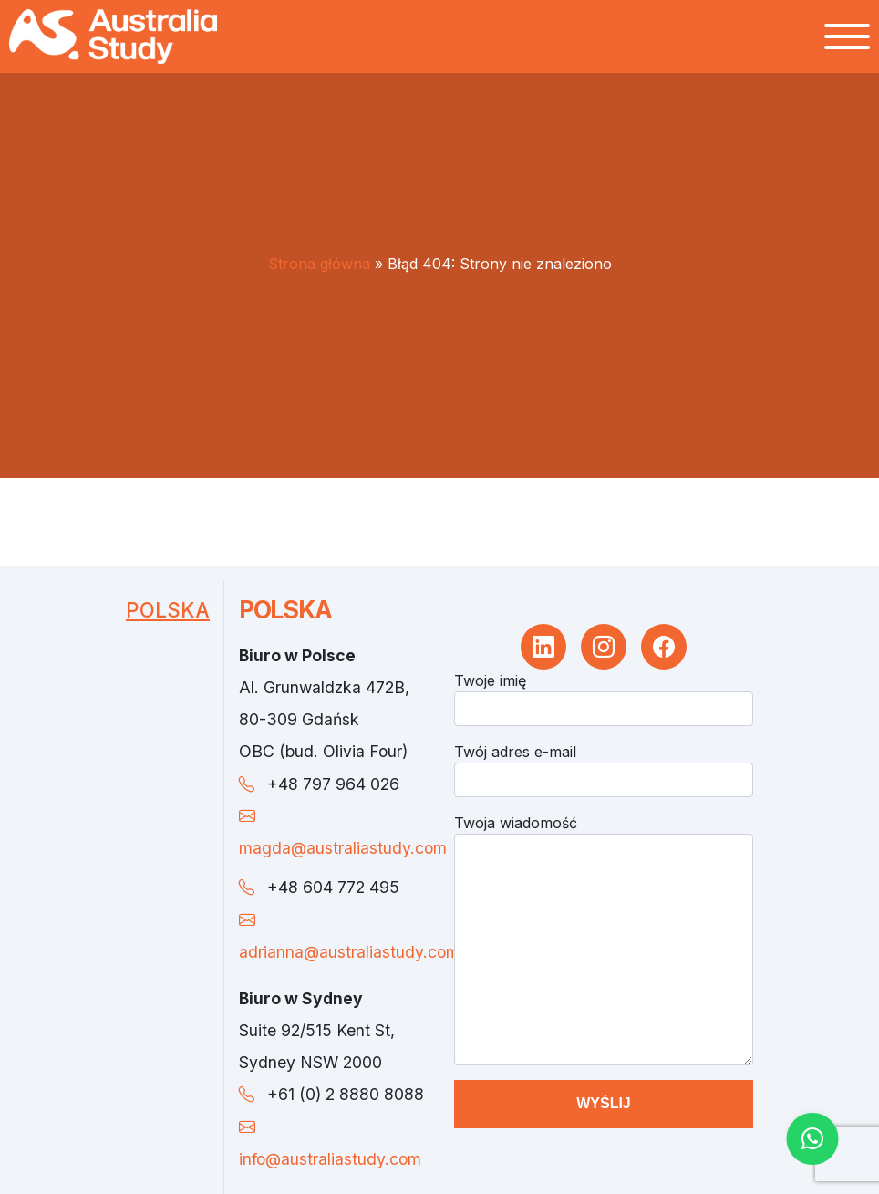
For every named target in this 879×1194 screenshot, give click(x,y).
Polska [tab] (168, 609)
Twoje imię (490, 680)
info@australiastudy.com (330, 1158)
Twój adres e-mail (515, 751)
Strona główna (319, 263)
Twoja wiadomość (515, 823)
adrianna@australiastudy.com (349, 951)
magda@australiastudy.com (343, 847)
